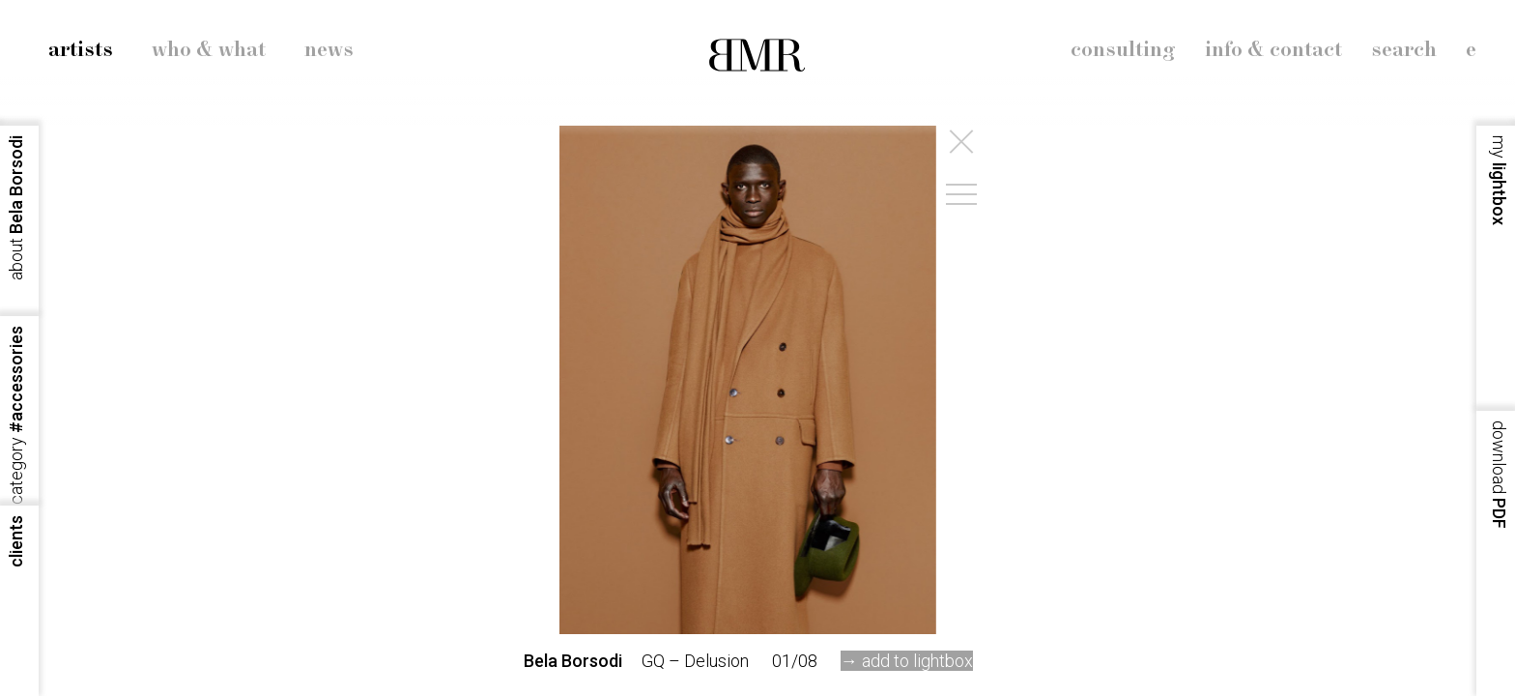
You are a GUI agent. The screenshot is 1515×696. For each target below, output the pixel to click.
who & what (209, 50)
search (1404, 50)
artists (80, 50)
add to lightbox (917, 661)
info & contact (1273, 50)
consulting (1123, 50)
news (329, 50)
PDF (1499, 474)
